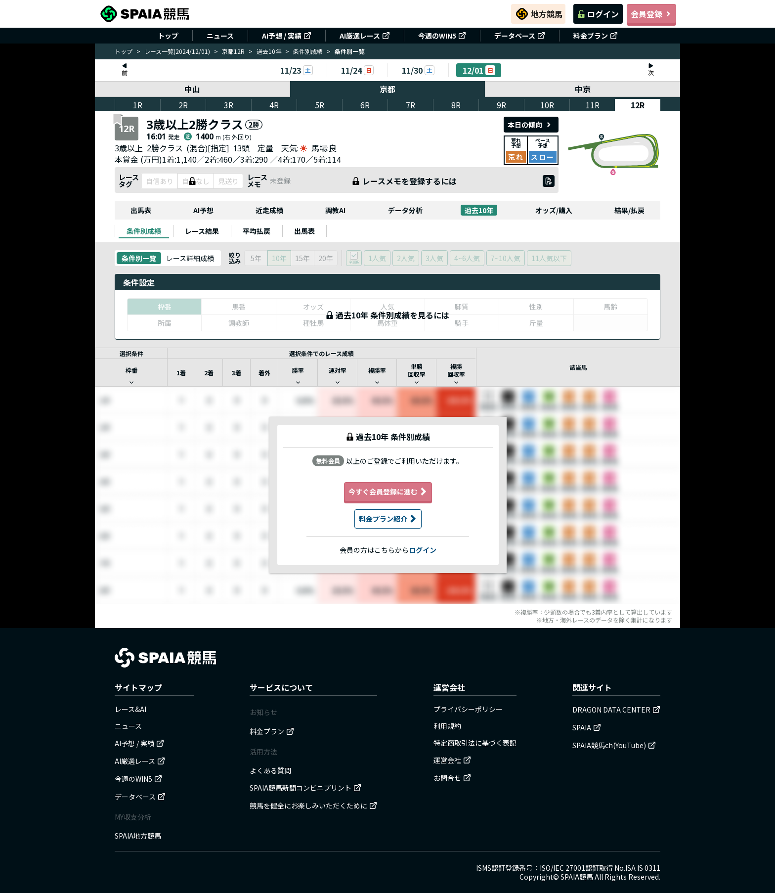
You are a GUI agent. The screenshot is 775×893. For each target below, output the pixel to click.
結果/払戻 (629, 210)
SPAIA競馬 (576, 877)
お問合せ (452, 778)
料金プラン (595, 36)
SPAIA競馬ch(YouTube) (614, 745)
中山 (192, 89)
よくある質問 (270, 770)
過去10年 (269, 51)
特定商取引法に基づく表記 (475, 742)
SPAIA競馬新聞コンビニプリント (305, 788)
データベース (519, 36)
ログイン (598, 14)
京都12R (233, 51)
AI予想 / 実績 (286, 36)
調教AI (335, 210)
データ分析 (405, 210)
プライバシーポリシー (468, 709)
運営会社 (452, 760)
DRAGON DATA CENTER (616, 710)
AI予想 (203, 210)
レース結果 (202, 230)
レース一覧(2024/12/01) (177, 51)
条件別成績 (308, 51)
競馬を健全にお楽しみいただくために (313, 805)
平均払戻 (256, 230)
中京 (582, 89)
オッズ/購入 (553, 210)
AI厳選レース (365, 36)
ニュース (220, 36)
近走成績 (269, 210)
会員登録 (651, 14)
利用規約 (447, 725)
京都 (387, 89)
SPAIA (586, 727)
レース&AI (130, 709)
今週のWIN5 (442, 36)
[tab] (144, 230)
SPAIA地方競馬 (138, 835)
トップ (168, 36)
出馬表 (141, 210)
